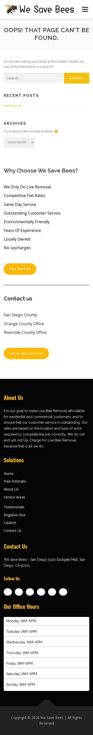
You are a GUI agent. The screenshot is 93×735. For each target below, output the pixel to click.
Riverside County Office (25, 332)
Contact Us (13, 530)
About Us (11, 489)
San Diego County (20, 315)
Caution (10, 522)
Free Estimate (20, 269)
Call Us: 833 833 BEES (26, 353)
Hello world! (12, 106)
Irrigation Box (15, 515)
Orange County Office (24, 323)
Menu (85, 9)
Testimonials (14, 507)
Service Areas (14, 497)
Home (9, 473)
